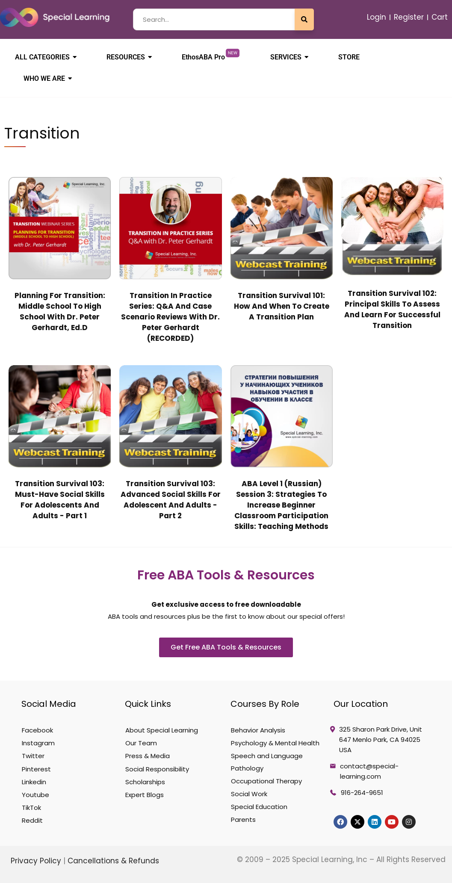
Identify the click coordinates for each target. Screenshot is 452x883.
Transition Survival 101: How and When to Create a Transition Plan (281, 306)
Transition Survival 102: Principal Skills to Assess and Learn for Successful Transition (392, 309)
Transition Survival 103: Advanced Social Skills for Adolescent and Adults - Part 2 (171, 499)
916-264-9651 (362, 792)
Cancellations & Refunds (113, 861)
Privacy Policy (37, 861)
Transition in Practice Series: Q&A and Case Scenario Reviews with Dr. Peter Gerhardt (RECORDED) (170, 316)
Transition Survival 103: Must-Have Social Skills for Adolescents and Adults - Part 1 (60, 499)
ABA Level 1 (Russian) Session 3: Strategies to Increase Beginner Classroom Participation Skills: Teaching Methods (281, 505)
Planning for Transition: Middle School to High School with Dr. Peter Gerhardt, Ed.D (60, 311)
